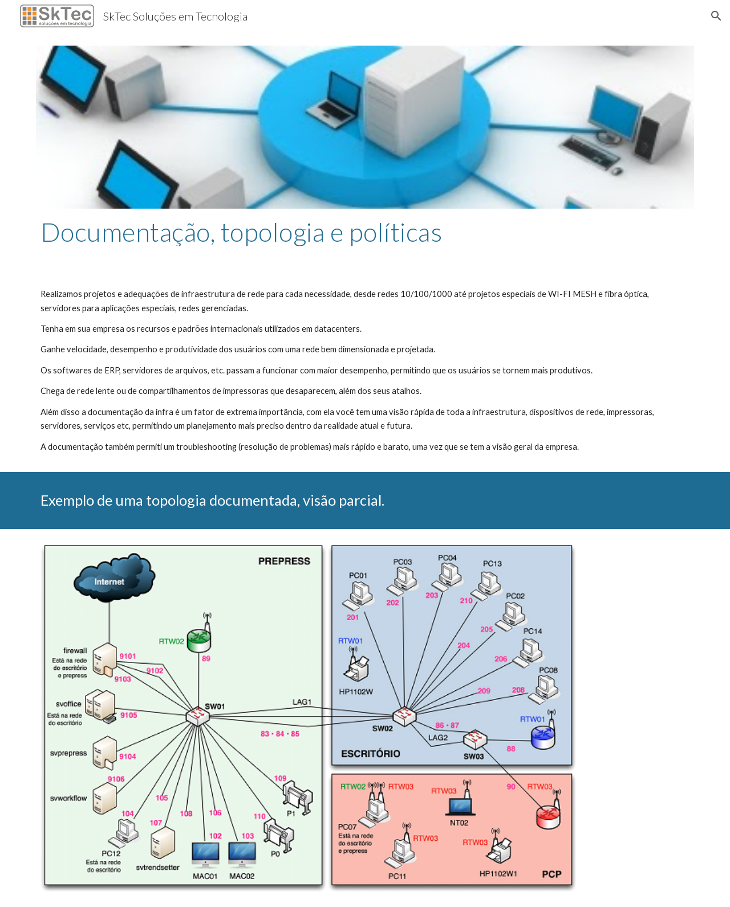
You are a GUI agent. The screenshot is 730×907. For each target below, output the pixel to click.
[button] (716, 16)
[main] (365, 232)
